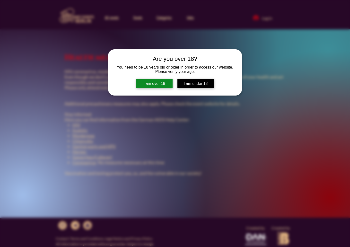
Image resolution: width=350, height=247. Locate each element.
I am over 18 (154, 83)
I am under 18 (196, 83)
